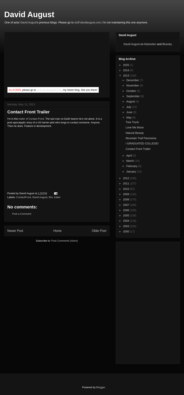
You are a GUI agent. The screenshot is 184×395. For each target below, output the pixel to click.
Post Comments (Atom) (64, 240)
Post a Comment (21, 213)
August (131, 101)
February (132, 166)
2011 (126, 183)
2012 (126, 178)
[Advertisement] (36, 60)
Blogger (100, 387)
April (129, 155)
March (130, 160)
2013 (126, 75)
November (133, 85)
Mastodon (150, 44)
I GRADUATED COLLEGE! (142, 143)
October (131, 91)
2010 (126, 188)
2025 (126, 65)
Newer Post (15, 230)
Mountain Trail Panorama (141, 138)
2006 (126, 210)
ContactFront (23, 197)
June (129, 112)
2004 (126, 220)
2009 (126, 194)
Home (57, 230)
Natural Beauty (135, 132)
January (131, 171)
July (129, 107)
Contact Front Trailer (138, 148)
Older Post (99, 230)
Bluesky (167, 44)
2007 (126, 204)
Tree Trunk (132, 122)
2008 (126, 199)
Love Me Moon (135, 127)
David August (29, 14)
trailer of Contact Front (31, 118)
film (51, 197)
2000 (126, 231)
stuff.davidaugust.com (87, 22)
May (129, 117)
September (133, 96)
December (133, 80)
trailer (57, 197)
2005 (126, 215)
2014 (126, 70)
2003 (126, 226)
